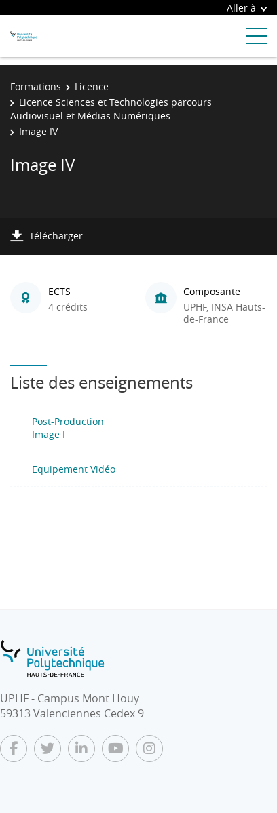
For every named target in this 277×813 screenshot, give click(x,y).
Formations (35, 86)
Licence (92, 86)
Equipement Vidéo (73, 468)
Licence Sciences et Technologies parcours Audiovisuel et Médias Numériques (111, 109)
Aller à (247, 7)
